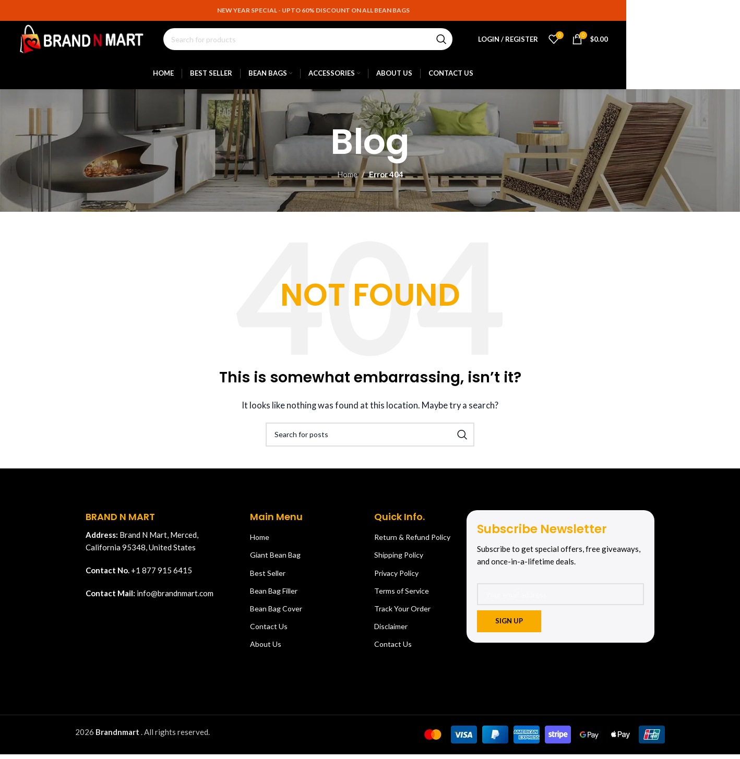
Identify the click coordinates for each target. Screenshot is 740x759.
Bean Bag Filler (273, 596)
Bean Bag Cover (276, 614)
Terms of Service (401, 596)
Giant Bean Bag (275, 561)
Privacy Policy (396, 578)
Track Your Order (402, 614)
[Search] (318, 43)
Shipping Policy (398, 561)
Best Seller (267, 578)
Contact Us (269, 632)
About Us (265, 650)
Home (347, 180)
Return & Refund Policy (412, 543)
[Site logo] (91, 41)
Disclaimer (391, 632)
